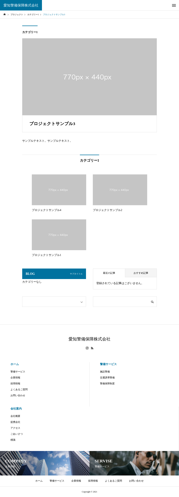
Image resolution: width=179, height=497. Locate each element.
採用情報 (15, 383)
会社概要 (15, 416)
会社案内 (16, 408)
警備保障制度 (107, 383)
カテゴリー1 (30, 32)
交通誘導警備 (107, 377)
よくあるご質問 (19, 389)
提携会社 (15, 422)
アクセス (15, 428)
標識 (12, 440)
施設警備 (105, 371)
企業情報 (15, 377)
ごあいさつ (16, 434)
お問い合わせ (17, 395)
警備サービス (17, 371)
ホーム (14, 364)
